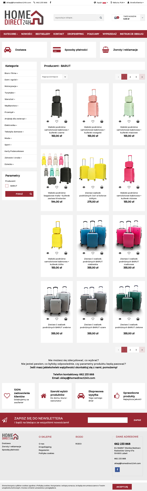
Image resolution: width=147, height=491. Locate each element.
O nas (41, 444)
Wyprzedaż (110, 34)
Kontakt (58, 34)
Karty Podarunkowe (14, 151)
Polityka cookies (46, 453)
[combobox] (54, 77)
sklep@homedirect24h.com (17, 2)
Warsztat (10, 99)
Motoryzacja (11, 86)
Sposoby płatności (10, 450)
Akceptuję (122, 487)
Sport (8, 145)
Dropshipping (45, 447)
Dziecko (9, 164)
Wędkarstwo (11, 106)
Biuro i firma (11, 73)
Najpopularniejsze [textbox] (50, 77)
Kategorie (11, 34)
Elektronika (11, 125)
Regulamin (44, 450)
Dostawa (6, 443)
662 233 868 (40, 2)
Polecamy (93, 34)
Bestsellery (43, 34)
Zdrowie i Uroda (13, 158)
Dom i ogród (11, 80)
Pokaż (19, 194)
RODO (79, 444)
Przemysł (10, 112)
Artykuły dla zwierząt (15, 119)
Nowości (26, 34)
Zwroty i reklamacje (11, 446)
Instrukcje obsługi (131, 34)
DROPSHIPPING (75, 34)
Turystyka (10, 93)
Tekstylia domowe (14, 132)
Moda (8, 138)
